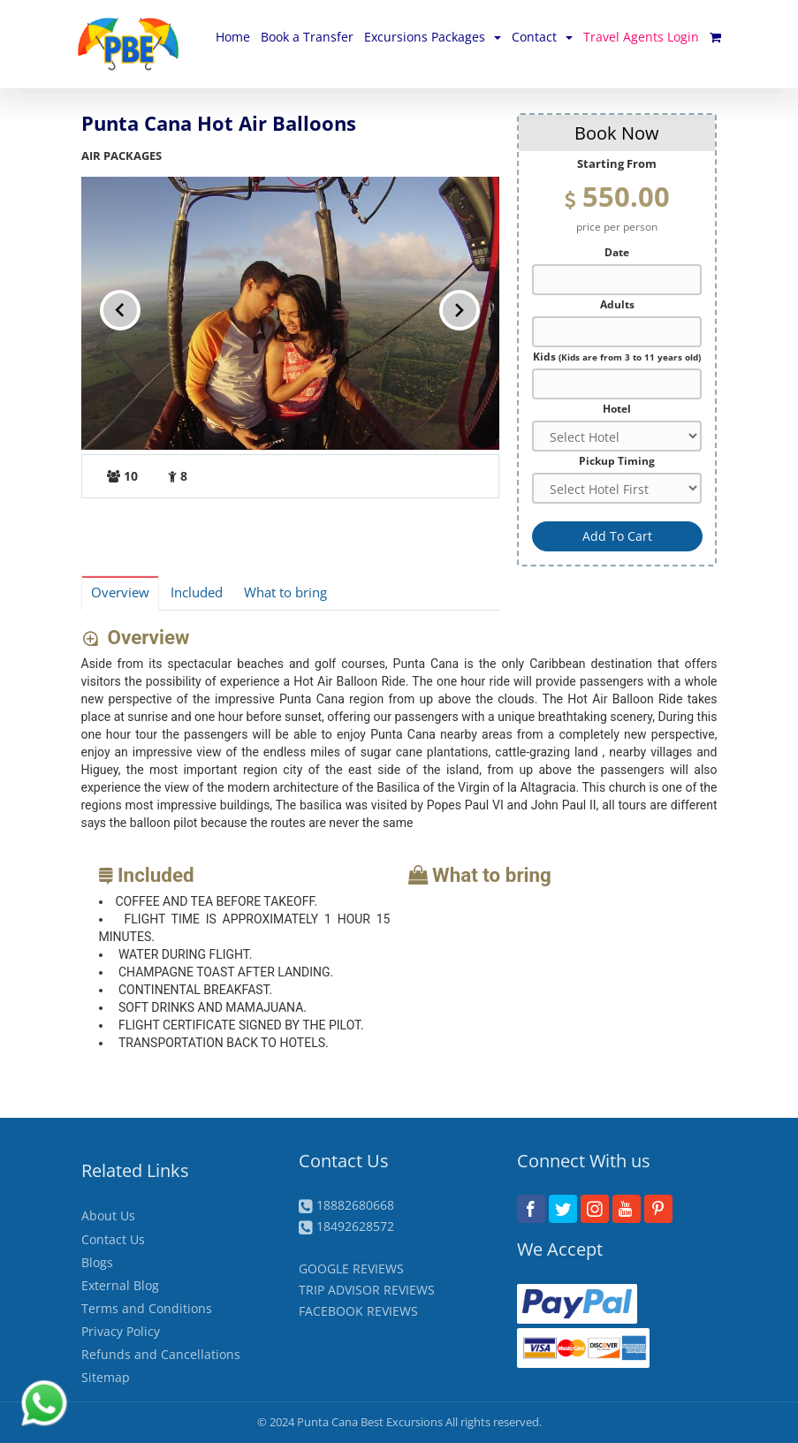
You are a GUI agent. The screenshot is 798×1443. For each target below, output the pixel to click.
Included (197, 592)
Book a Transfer (307, 36)
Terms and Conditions (146, 1308)
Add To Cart (617, 536)
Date (616, 252)
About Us (108, 1215)
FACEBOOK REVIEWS (358, 1310)
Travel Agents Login (641, 36)
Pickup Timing (617, 460)
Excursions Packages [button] (432, 36)
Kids (617, 356)
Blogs (97, 1262)
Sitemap (105, 1377)
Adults (617, 304)
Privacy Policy (120, 1331)
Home (233, 36)
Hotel (617, 408)
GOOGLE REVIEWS (351, 1268)
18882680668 (355, 1204)
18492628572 (355, 1226)
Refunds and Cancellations (160, 1354)
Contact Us (113, 1239)
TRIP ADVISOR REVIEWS (367, 1289)
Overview (120, 592)
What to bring (285, 592)
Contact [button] (542, 36)
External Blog (120, 1285)
